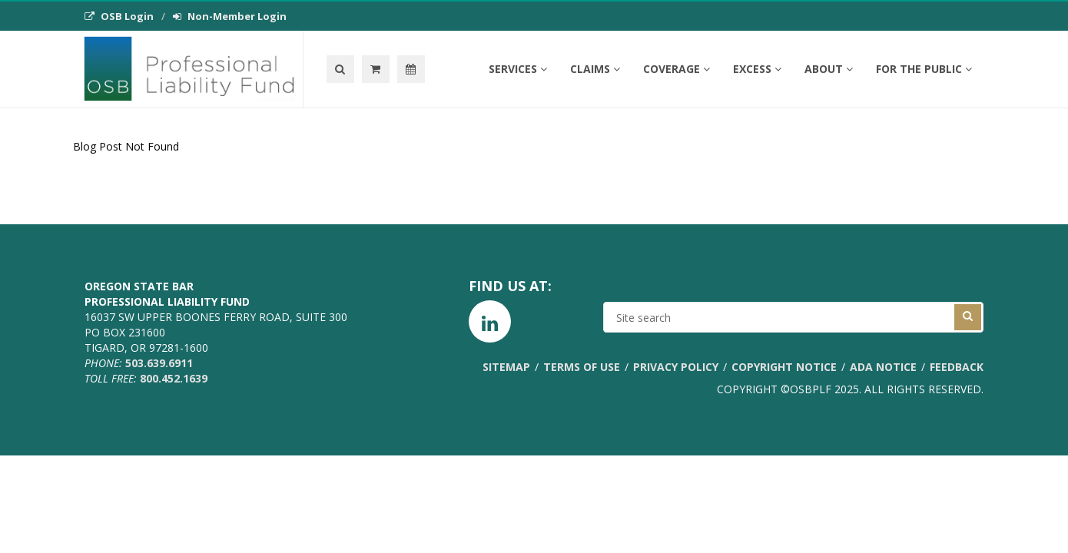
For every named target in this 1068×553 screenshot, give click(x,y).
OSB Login (119, 16)
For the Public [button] (924, 68)
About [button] (828, 68)
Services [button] (518, 68)
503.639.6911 (159, 363)
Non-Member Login (230, 16)
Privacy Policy (675, 366)
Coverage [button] (676, 68)
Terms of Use (581, 366)
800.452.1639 (173, 378)
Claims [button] (595, 68)
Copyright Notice (784, 366)
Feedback (956, 366)
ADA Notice (883, 366)
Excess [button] (757, 68)
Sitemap (506, 366)
